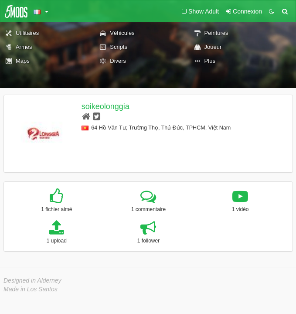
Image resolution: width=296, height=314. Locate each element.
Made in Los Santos (30, 289)
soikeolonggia (105, 106)
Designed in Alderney (32, 280)
